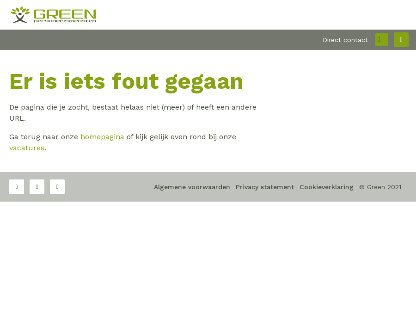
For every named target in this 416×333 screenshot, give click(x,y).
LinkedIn (57, 186)
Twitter (37, 186)
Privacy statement (265, 187)
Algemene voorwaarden (192, 187)
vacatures (26, 147)
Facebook (16, 186)
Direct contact (345, 39)
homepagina (102, 136)
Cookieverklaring (327, 187)
